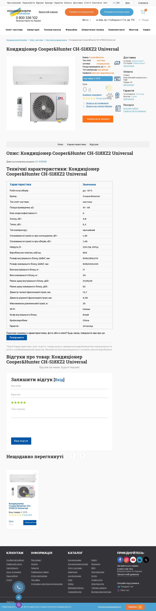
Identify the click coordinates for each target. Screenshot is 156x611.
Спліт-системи (14, 30)
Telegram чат (125, 586)
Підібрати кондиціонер (81, 12)
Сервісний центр (14, 564)
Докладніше (128, 66)
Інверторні (33, 30)
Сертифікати (12, 568)
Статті (87, 3)
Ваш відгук (21, 440)
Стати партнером (39, 576)
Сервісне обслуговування (134, 111)
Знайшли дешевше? (92, 95)
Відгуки (40, 3)
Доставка (78, 3)
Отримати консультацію (116, 12)
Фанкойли (71, 30)
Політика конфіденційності (109, 607)
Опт (105, 3)
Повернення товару (40, 572)
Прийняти (135, 607)
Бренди (49, 3)
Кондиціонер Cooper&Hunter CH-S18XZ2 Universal (20, 506)
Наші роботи (29, 3)
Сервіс (146, 30)
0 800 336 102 (26, 18)
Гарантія (58, 3)
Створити (143, 3)
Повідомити (17, 337)
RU (118, 3)
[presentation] (34, 429)
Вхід (128, 3)
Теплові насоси (52, 30)
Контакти (97, 3)
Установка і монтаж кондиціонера (47, 584)
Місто (86, 20)
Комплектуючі (116, 30)
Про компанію (14, 3)
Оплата (68, 3)
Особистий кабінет (15, 560)
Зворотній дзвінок (48, 12)
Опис (60, 144)
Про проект (36, 560)
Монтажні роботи (130, 108)
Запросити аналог (98, 119)
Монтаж (133, 30)
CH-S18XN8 (41, 161)
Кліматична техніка (93, 30)
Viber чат (123, 590)
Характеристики (76, 144)
